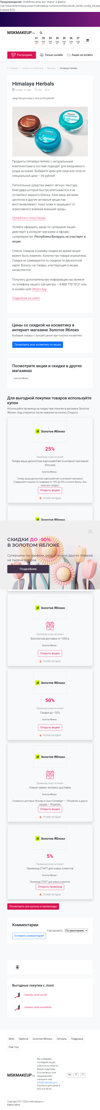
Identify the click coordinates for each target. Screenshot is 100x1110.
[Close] (90, 531)
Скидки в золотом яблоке (33, 542)
